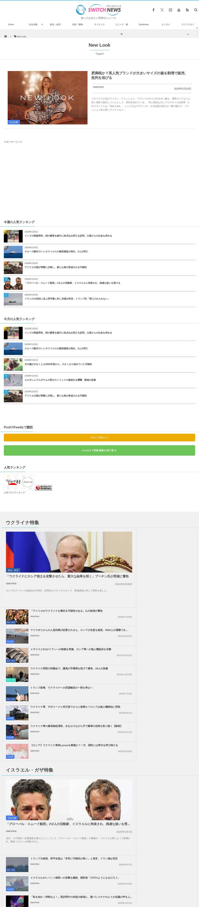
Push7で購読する (99, 437)
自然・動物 (77, 24)
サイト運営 (60, 889)
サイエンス (99, 24)
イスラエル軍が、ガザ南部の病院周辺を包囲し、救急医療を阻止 (40, 818)
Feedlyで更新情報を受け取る (99, 450)
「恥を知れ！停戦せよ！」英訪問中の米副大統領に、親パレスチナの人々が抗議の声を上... (160, 701)
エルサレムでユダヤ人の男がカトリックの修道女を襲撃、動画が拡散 (60, 380)
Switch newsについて (37, 889)
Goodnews (144, 24)
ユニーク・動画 (121, 29)
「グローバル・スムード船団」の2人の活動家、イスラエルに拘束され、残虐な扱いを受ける (72, 283)
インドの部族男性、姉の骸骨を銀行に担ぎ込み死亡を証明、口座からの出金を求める (68, 235)
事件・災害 (108, 600)
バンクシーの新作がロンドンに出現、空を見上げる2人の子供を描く (40, 865)
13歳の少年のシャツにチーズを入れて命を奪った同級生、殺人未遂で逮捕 (40, 834)
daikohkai (98, 86)
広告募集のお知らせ (162, 889)
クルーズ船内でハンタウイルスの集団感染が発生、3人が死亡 (56, 251)
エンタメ (166, 24)
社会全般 (33, 24)
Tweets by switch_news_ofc (99, 796)
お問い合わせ (108, 889)
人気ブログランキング (14, 492)
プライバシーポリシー (83, 889)
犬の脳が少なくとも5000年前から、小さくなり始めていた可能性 (58, 364)
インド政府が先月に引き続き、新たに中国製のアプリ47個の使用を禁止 (40, 802)
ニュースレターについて (133, 889)
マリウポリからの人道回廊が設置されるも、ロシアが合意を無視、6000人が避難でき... (160, 552)
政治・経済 (55, 24)
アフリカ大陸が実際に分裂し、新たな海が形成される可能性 (56, 267)
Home (11, 24)
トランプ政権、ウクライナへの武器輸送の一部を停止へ (61, 608)
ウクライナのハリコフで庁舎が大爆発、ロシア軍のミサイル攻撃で (39, 849)
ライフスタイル (188, 29)
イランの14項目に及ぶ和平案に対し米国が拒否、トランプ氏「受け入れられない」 (67, 298)
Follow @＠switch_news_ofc (99, 803)
